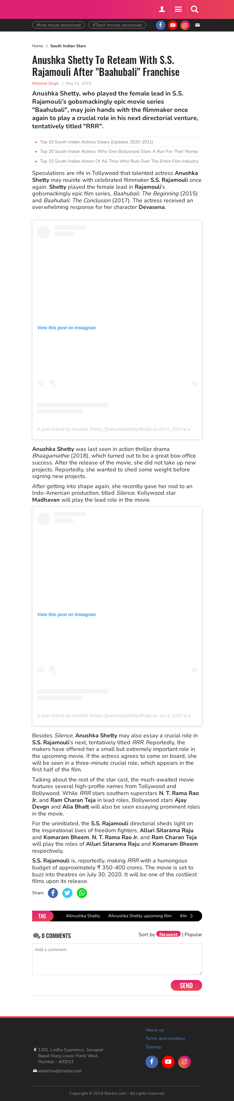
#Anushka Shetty (83, 916)
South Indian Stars (68, 46)
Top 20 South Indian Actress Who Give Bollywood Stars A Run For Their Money (119, 151)
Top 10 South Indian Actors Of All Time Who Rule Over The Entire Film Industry (119, 161)
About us (155, 1030)
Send (186, 985)
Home (37, 46)
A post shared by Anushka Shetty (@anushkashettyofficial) (94, 429)
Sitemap (154, 1047)
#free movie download (59, 25)
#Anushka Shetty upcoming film (140, 916)
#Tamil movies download (117, 25)
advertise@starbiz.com (60, 1071)
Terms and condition (165, 1038)
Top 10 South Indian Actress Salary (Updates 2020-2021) (96, 142)
